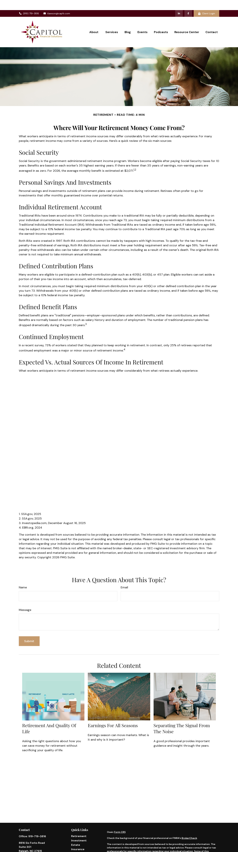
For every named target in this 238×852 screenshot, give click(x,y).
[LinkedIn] (179, 3)
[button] (94, 22)
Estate (75, 835)
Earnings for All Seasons (113, 715)
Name (23, 577)
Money (75, 848)
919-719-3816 (37, 826)
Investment (79, 830)
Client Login (206, 3)
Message (25, 600)
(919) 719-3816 (29, 3)
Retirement (78, 826)
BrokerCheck (189, 827)
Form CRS (120, 821)
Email (124, 577)
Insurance (77, 839)
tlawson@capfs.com (56, 3)
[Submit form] (29, 631)
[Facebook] (188, 3)
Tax (73, 843)
